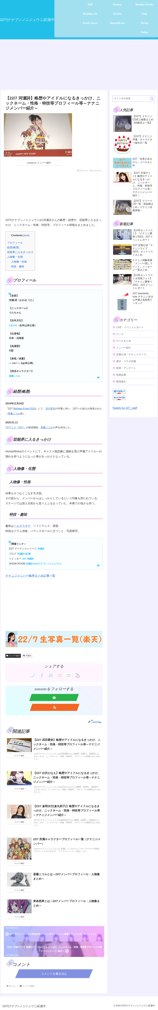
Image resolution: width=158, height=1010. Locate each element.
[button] (152, 98)
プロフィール (15, 242)
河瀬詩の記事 (24, 553)
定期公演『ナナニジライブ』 (132, 354)
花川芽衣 (50, 408)
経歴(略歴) (13, 247)
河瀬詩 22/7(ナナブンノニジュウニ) (43, 563)
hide (26, 235)
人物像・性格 (19, 261)
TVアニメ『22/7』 (15, 427)
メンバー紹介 (13, 656)
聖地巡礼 (121, 381)
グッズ (120, 334)
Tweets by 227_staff (124, 408)
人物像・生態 (15, 256)
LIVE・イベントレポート (130, 327)
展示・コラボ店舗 (126, 361)
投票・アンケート (126, 368)
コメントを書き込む (54, 973)
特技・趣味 (17, 266)
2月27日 (13, 325)
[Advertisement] (79, 64)
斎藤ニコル (14, 376)
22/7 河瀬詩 (27, 558)
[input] (133, 98)
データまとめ (123, 341)
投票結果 (121, 374)
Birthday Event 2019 (24, 408)
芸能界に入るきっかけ (20, 252)
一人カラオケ (22, 525)
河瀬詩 (40, 548)
